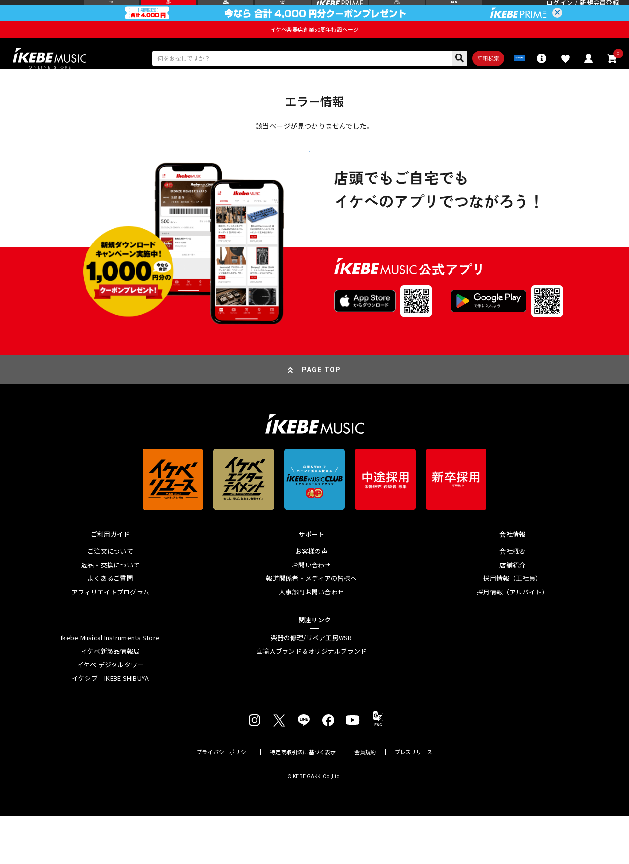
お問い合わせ (311, 613)
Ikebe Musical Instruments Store (110, 686)
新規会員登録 (599, 12)
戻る (243, 188)
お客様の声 (311, 599)
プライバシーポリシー (224, 800)
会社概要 (512, 599)
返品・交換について (110, 613)
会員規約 (365, 800)
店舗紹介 (512, 613)
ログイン (559, 12)
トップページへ (386, 188)
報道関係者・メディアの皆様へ (311, 627)
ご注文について (110, 599)
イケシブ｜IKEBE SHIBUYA (110, 726)
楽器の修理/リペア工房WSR (311, 686)
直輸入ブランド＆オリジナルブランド (311, 699)
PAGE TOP (321, 418)
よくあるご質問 (110, 627)
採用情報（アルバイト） (512, 640)
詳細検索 (445, 80)
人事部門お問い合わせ (311, 640)
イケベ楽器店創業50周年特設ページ (314, 48)
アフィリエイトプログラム (110, 640)
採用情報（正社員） (512, 627)
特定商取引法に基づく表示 (303, 800)
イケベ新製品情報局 (110, 699)
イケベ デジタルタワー (110, 713)
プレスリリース (414, 800)
